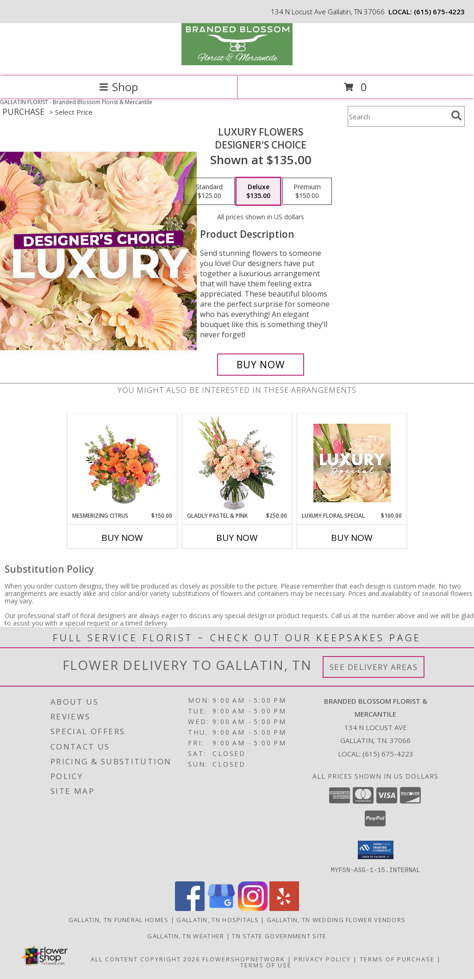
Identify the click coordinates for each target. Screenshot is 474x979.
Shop (118, 86)
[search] (456, 115)
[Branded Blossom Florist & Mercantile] (237, 62)
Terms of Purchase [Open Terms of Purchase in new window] (397, 958)
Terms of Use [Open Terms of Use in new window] (266, 964)
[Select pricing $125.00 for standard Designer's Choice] (209, 191)
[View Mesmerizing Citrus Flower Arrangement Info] (122, 462)
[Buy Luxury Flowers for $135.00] (260, 364)
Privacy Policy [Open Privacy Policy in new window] (322, 958)
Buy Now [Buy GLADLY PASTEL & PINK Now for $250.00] (237, 538)
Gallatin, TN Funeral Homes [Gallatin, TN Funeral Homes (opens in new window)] (119, 919)
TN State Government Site (279, 935)
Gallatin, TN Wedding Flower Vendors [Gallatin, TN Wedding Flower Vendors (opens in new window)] (336, 919)
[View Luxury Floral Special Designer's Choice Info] (352, 463)
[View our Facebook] (190, 908)
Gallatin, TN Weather (185, 935)
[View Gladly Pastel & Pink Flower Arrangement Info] (237, 463)
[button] (375, 850)
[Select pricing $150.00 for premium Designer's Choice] (307, 191)
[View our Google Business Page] (221, 908)
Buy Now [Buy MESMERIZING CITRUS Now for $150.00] (122, 538)
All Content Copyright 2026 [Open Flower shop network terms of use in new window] (145, 958)
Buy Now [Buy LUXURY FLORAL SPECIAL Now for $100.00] (352, 538)
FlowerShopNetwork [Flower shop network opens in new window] (243, 958)
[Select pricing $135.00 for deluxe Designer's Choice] (258, 191)
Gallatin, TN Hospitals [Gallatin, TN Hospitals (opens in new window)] (217, 919)
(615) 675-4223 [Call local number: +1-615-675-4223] (439, 11)
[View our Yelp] (284, 908)
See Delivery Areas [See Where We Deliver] (374, 667)
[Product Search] (397, 116)
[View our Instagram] (253, 908)
